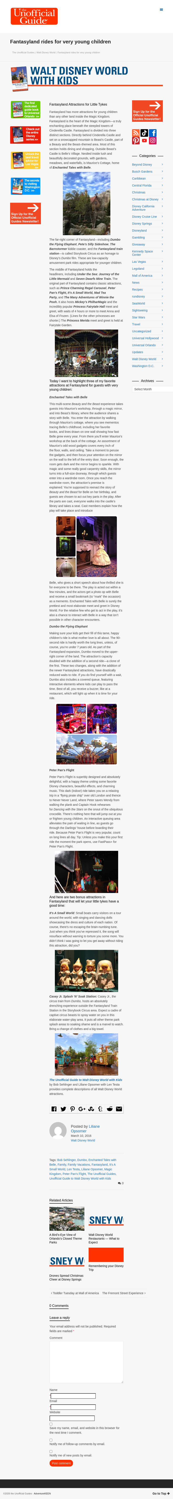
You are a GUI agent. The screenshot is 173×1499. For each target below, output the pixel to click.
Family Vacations (79, 1164)
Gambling (138, 237)
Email (53, 1401)
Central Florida (141, 185)
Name (53, 1390)
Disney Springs (142, 223)
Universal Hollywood (145, 338)
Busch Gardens (142, 171)
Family (62, 1164)
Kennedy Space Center (142, 253)
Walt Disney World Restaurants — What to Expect (104, 1238)
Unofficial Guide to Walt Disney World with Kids (80, 1178)
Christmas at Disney (145, 199)
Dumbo (82, 1160)
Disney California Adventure (143, 208)
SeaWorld (138, 303)
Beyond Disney (142, 164)
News (135, 282)
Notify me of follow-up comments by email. (77, 1444)
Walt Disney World (45, 52)
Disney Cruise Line (144, 216)
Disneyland (139, 230)
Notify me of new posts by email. (71, 1455)
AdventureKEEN (42, 1493)
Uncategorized (141, 331)
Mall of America (142, 275)
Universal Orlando (144, 345)
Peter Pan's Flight (74, 1174)
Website (55, 1412)
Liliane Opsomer (92, 1169)
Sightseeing (139, 310)
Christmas (138, 192)
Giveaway (138, 244)
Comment (56, 1337)
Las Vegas (139, 261)
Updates (137, 352)
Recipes (137, 289)
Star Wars (138, 317)
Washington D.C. (143, 366)
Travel (136, 324)
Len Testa (73, 1169)
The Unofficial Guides (23, 52)
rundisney (138, 296)
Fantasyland (100, 1164)
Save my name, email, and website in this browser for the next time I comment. (84, 1430)
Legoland (138, 268)
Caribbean (139, 178)
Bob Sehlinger (66, 1160)
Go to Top (161, 1493)
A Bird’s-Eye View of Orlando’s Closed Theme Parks (65, 1238)
